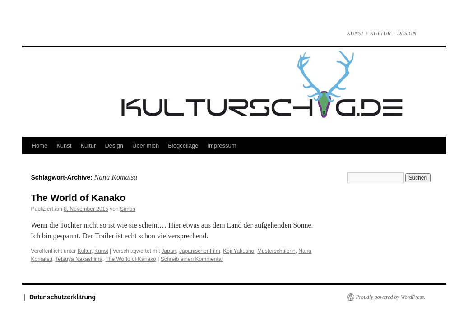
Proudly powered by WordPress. (391, 297)
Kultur (88, 145)
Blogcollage (183, 145)
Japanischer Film (199, 251)
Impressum (221, 145)
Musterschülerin (276, 251)
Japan (169, 251)
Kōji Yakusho (238, 251)
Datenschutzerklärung (62, 297)
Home (40, 145)
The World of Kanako (78, 197)
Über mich (145, 145)
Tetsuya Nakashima (78, 259)
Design (114, 145)
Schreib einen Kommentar (192, 259)
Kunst (63, 145)
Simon (127, 209)
